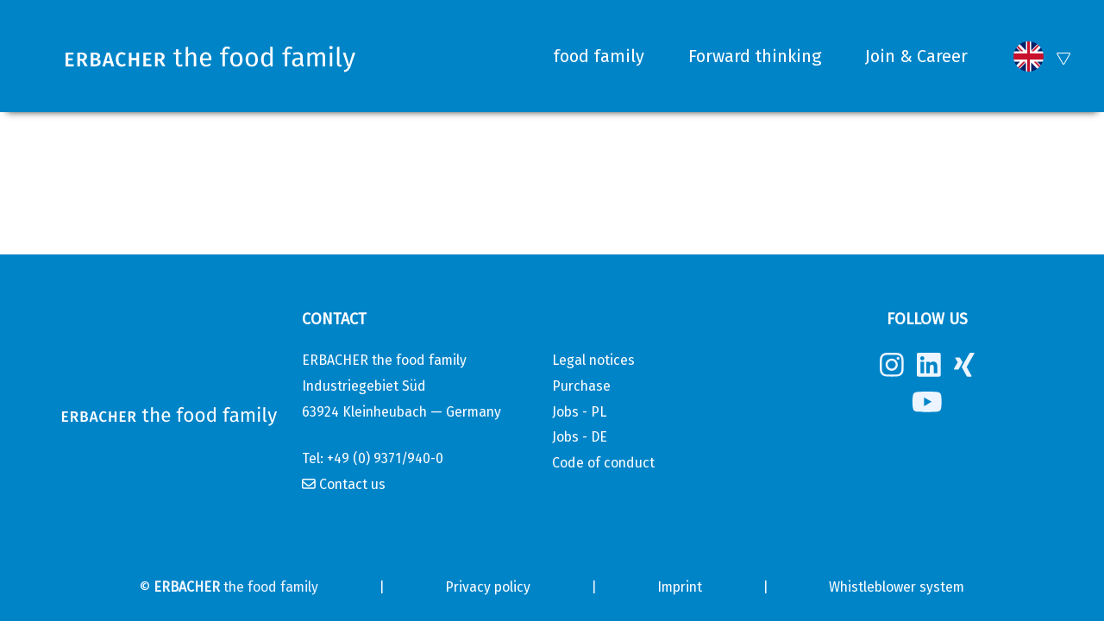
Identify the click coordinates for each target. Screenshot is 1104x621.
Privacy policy (487, 587)
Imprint (679, 587)
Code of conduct (603, 463)
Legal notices (593, 360)
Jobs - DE (579, 437)
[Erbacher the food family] (214, 56)
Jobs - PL (579, 412)
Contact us (352, 484)
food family (598, 56)
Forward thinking (754, 56)
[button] (1028, 56)
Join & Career (916, 56)
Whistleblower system (896, 587)
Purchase (581, 386)
